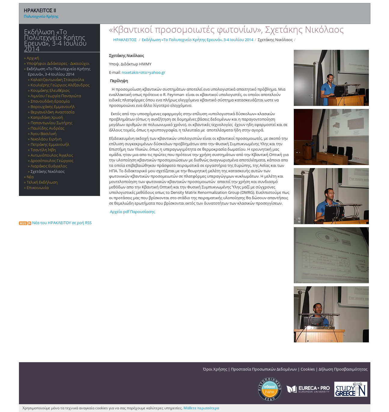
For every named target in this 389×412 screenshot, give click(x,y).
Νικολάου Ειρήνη (46, 139)
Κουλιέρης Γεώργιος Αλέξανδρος (60, 85)
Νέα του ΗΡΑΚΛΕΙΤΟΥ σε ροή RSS (55, 222)
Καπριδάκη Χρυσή (47, 117)
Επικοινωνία (38, 187)
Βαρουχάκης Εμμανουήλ (53, 106)
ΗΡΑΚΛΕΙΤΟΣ (124, 39)
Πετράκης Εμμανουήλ (50, 144)
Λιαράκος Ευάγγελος (49, 166)
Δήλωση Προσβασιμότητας (343, 369)
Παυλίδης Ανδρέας (47, 128)
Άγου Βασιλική (43, 133)
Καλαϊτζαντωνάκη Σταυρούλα (57, 79)
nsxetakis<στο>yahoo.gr (143, 72)
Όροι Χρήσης (215, 369)
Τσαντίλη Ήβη (43, 149)
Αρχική (33, 58)
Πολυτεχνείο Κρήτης (41, 16)
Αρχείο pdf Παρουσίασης (132, 211)
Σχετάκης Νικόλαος (48, 171)
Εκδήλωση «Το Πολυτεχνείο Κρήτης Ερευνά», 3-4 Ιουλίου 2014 (55, 40)
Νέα (30, 176)
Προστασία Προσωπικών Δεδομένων (264, 369)
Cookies (308, 369)
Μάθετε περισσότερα (201, 407)
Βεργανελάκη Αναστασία (52, 112)
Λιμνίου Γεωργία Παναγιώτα (56, 95)
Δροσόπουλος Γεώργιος (52, 160)
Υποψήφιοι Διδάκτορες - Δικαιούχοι (58, 63)
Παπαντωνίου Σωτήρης (51, 122)
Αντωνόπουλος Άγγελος (52, 155)
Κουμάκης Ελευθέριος (50, 90)
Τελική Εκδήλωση (42, 182)
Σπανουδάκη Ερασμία (50, 101)
